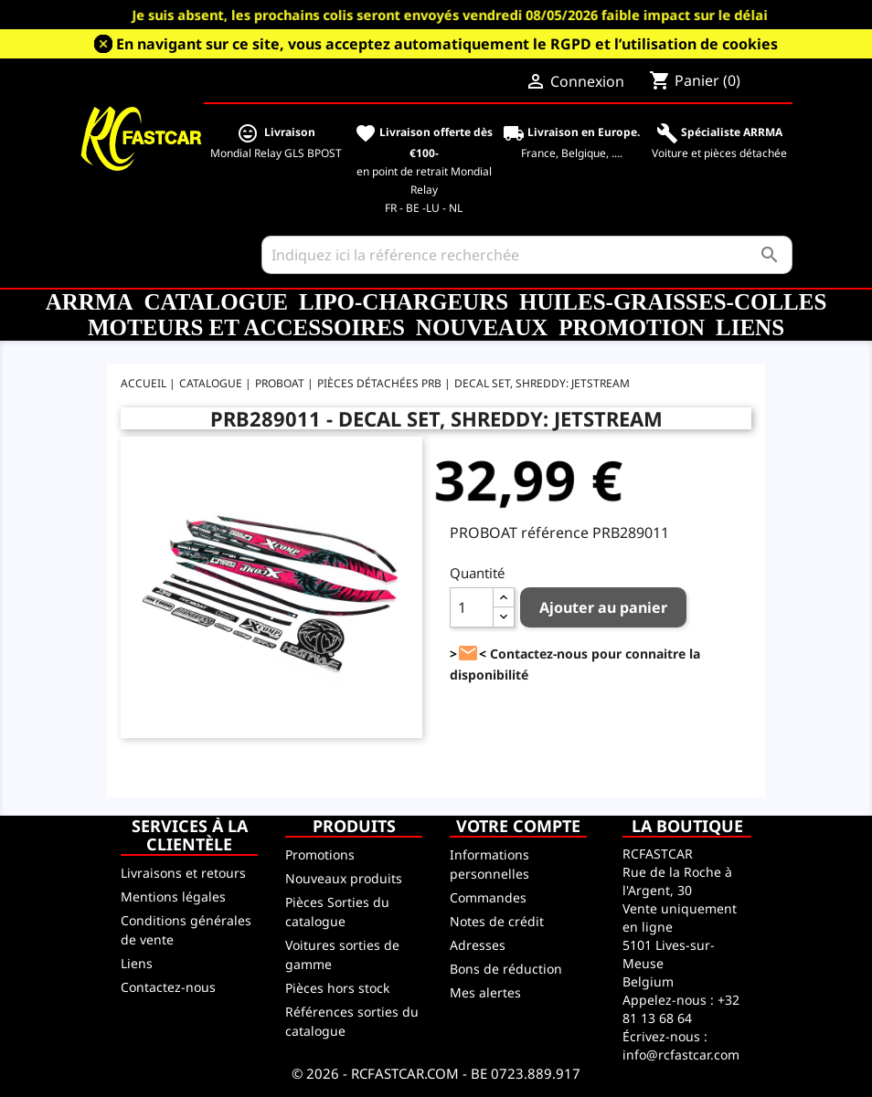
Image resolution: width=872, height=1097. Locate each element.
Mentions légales (173, 896)
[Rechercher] (526, 255)
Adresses (477, 945)
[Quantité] (472, 607)
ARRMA (89, 302)
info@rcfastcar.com (680, 1054)
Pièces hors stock (337, 988)
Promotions (320, 854)
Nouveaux (482, 327)
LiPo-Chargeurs (403, 302)
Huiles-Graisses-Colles (672, 302)
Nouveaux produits (343, 878)
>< (468, 653)
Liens (750, 327)
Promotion (631, 327)
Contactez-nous (168, 987)
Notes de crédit (497, 921)
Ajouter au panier (603, 607)
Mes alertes (485, 992)
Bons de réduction (506, 968)
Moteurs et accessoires (246, 327)
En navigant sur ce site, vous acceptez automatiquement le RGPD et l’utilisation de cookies (447, 44)
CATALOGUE (215, 302)
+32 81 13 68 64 (680, 1009)
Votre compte (518, 826)
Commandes (488, 897)
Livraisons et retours (183, 872)
